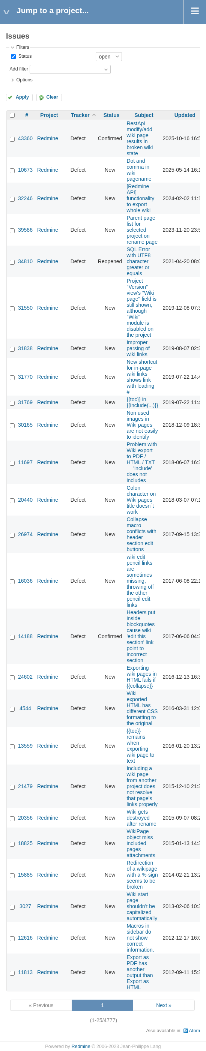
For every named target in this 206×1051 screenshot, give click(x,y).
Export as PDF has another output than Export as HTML (139, 972)
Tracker (80, 115)
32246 (25, 198)
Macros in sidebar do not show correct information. (140, 938)
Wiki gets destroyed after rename (141, 818)
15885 (25, 875)
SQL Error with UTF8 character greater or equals (138, 261)
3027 (25, 906)
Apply (22, 97)
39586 (25, 230)
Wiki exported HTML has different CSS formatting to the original (142, 708)
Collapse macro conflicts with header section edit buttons (141, 534)
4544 (25, 708)
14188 (25, 636)
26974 (25, 534)
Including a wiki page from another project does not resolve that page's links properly (141, 786)
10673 (25, 170)
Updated (184, 115)
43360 (25, 138)
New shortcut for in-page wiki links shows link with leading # (141, 377)
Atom (194, 1030)
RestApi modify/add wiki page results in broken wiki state (139, 138)
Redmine (47, 138)
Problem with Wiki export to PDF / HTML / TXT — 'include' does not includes (141, 462)
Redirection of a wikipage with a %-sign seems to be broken (142, 875)
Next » (163, 1005)
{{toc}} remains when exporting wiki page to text (140, 746)
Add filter (18, 69)
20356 (25, 818)
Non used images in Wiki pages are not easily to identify (142, 425)
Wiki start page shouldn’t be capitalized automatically (141, 906)
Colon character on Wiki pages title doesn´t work (141, 500)
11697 (25, 462)
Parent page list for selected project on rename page (142, 230)
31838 (25, 348)
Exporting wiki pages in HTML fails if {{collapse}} (141, 677)
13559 (25, 746)
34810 (25, 261)
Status (24, 56)
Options (24, 79)
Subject (143, 115)
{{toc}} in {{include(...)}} (142, 402)
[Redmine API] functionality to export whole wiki (140, 198)
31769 (25, 402)
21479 (25, 786)
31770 (25, 377)
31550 (25, 308)
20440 (25, 500)
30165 (25, 425)
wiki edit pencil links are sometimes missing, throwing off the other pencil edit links (139, 581)
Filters (22, 47)
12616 (25, 938)
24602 (25, 677)
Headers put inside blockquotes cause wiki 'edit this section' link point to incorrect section (140, 636)
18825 (25, 843)
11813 (25, 972)
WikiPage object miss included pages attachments (140, 843)
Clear (52, 97)
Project (49, 115)
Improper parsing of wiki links (137, 348)
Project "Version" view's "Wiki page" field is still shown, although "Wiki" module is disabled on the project (141, 308)
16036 (25, 581)
